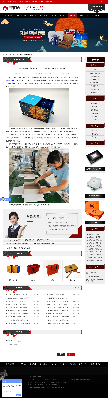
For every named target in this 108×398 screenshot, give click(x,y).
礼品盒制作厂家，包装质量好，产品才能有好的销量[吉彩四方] (32, 240)
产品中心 (94, 98)
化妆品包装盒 (22, 16)
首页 (14, 54)
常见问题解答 (95, 92)
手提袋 (95, 119)
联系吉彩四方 (96, 16)
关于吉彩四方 (83, 16)
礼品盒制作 (94, 113)
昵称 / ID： (9, 341)
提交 (70, 354)
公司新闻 (94, 70)
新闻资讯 (72, 16)
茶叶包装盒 (43, 16)
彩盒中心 (53, 16)
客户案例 (63, 16)
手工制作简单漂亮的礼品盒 (22, 248)
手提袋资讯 (94, 86)
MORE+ (77, 287)
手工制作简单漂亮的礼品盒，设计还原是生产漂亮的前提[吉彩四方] (33, 243)
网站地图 (102, 2)
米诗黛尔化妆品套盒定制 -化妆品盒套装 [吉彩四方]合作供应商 (50, 383)
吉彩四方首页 (9, 16)
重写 (61, 354)
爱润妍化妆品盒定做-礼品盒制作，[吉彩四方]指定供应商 (42, 384)
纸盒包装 (94, 116)
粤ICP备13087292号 (60, 387)
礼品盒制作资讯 (28, 54)
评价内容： (9, 344)
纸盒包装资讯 (95, 89)
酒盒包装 (33, 16)
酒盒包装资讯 (95, 76)
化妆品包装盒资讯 (94, 73)
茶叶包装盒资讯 (94, 79)
